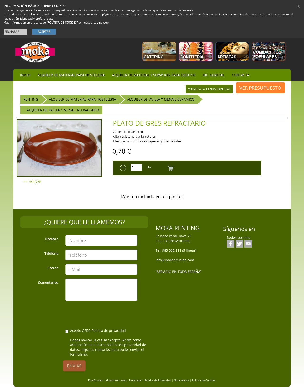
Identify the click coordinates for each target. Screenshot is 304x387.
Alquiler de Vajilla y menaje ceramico (161, 99)
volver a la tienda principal (209, 89)
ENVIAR (74, 366)
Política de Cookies (203, 380)
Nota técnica (181, 380)
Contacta (240, 75)
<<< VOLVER (32, 181)
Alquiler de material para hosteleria (71, 75)
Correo (53, 268)
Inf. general (213, 75)
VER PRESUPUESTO (260, 88)
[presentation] (101, 313)
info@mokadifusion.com (175, 260)
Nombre (51, 239)
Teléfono (51, 253)
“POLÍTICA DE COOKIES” (62, 22)
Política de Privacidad (157, 380)
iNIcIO (25, 75)
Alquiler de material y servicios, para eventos (153, 75)
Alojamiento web (115, 380)
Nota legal (135, 380)
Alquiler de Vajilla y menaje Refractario (63, 110)
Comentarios (48, 282)
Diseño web (95, 380)
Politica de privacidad (109, 330)
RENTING (31, 99)
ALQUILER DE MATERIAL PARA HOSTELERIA (82, 99)
